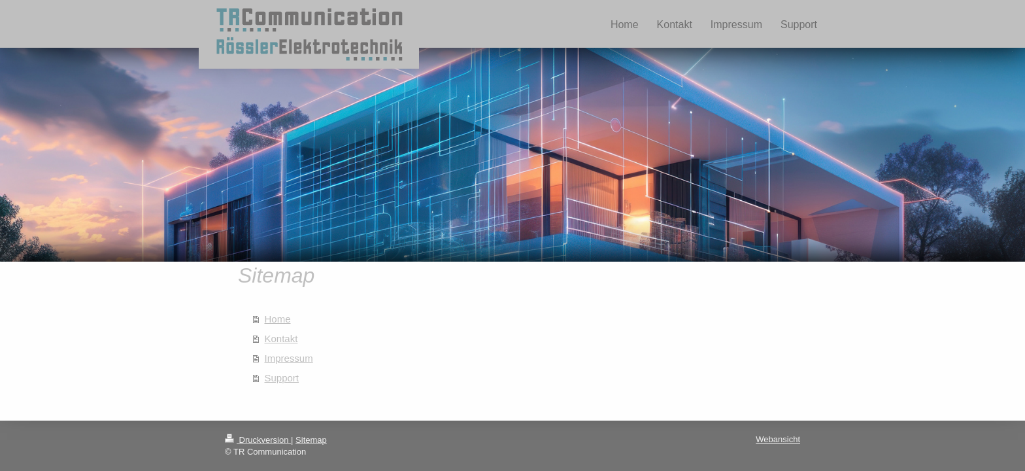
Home (278, 318)
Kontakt (281, 338)
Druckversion (258, 440)
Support (282, 377)
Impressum (289, 358)
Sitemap (311, 440)
